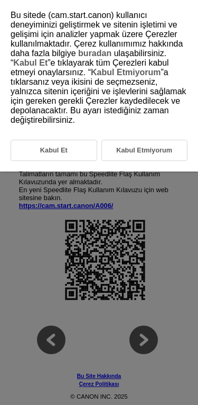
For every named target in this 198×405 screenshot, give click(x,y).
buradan (94, 53)
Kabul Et (30, 62)
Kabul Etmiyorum (126, 72)
